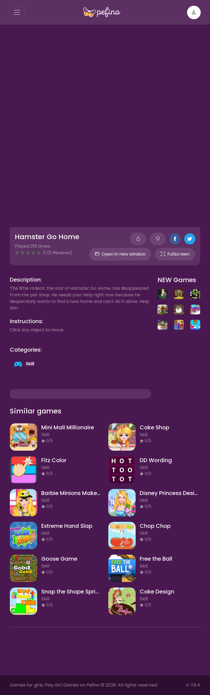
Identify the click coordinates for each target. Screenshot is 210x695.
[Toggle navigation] (17, 12)
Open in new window (120, 254)
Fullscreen (175, 254)
